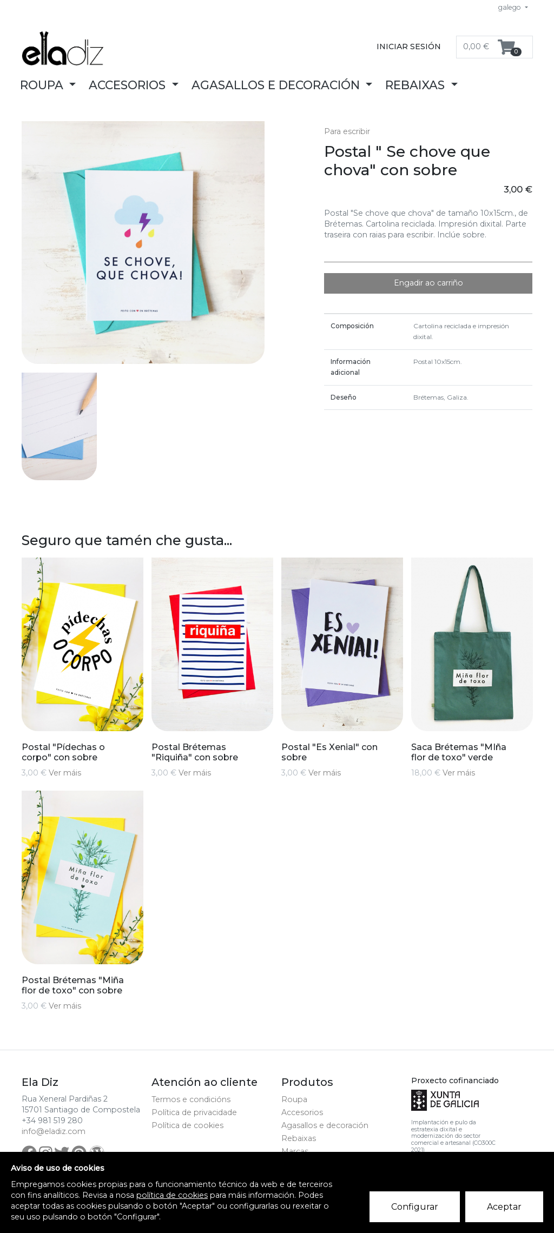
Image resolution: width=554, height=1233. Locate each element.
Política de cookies (187, 1125)
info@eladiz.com (53, 1131)
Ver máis (65, 773)
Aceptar (504, 1207)
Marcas (294, 1151)
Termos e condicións (190, 1099)
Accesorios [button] (129, 85)
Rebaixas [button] (416, 85)
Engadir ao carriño (428, 283)
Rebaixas (298, 1138)
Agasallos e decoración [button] (277, 85)
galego (510, 7)
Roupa (294, 1099)
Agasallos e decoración (324, 1125)
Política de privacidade (194, 1112)
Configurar (414, 1207)
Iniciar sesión (409, 46)
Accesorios (302, 1112)
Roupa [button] (43, 85)
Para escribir (347, 131)
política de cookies (172, 1195)
